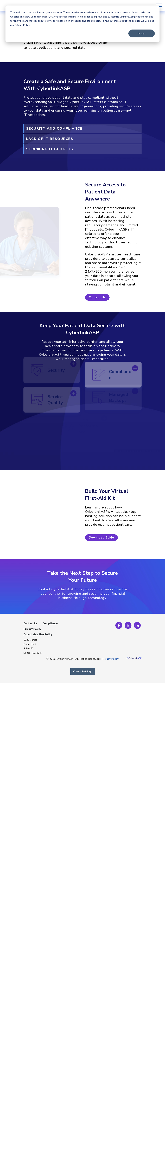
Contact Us (30, 623)
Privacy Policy (32, 629)
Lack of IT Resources (49, 138)
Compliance (50, 623)
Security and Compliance (54, 128)
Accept (141, 33)
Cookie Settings (82, 671)
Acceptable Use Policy (37, 634)
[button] (97, 297)
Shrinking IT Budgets (49, 149)
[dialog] (82, 23)
